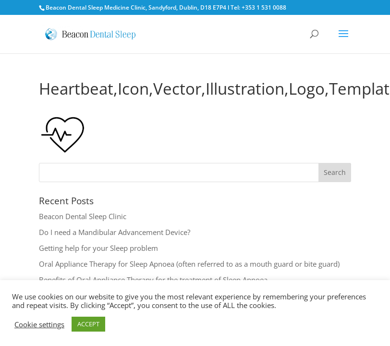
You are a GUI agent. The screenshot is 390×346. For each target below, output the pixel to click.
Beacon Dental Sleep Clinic (82, 216)
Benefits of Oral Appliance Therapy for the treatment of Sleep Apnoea (153, 279)
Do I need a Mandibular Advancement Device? (114, 232)
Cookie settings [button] (39, 324)
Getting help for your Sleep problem (98, 248)
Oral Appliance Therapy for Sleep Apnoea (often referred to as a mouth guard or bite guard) (189, 264)
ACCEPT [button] (88, 324)
